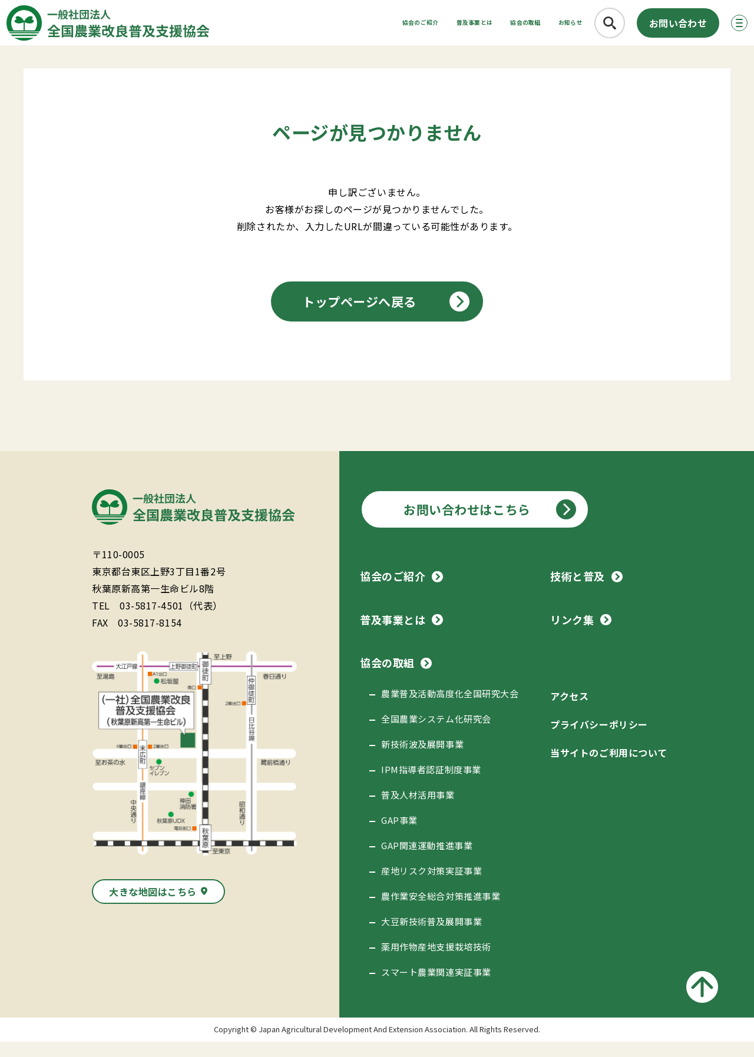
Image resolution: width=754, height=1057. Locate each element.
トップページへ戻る (359, 317)
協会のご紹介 (313, 26)
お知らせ (541, 26)
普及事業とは (396, 26)
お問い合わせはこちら (467, 525)
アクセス (569, 711)
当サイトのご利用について (608, 768)
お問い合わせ (658, 27)
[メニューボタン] (727, 27)
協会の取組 (474, 26)
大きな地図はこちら (153, 907)
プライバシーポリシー (598, 740)
